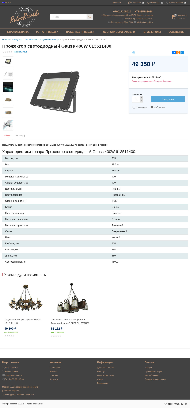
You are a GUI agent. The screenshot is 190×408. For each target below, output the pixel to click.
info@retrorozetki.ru (145, 22)
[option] (25, 313)
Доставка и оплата (105, 367)
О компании (55, 367)
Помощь (101, 371)
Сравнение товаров (153, 371)
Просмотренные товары (155, 379)
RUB (7, 2)
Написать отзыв (20, 52)
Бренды (148, 367)
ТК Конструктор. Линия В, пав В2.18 (18, 394)
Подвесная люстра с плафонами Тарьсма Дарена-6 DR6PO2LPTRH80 (70, 321)
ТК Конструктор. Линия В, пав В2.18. (138, 19)
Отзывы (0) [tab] (20, 136)
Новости (117, 2)
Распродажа (102, 383)
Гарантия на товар (105, 375)
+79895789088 (144, 11)
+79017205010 (122, 11)
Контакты (54, 379)
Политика (54, 375)
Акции (100, 379)
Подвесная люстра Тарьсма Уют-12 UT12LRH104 (22, 321)
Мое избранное (152, 375)
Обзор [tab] (7, 136)
